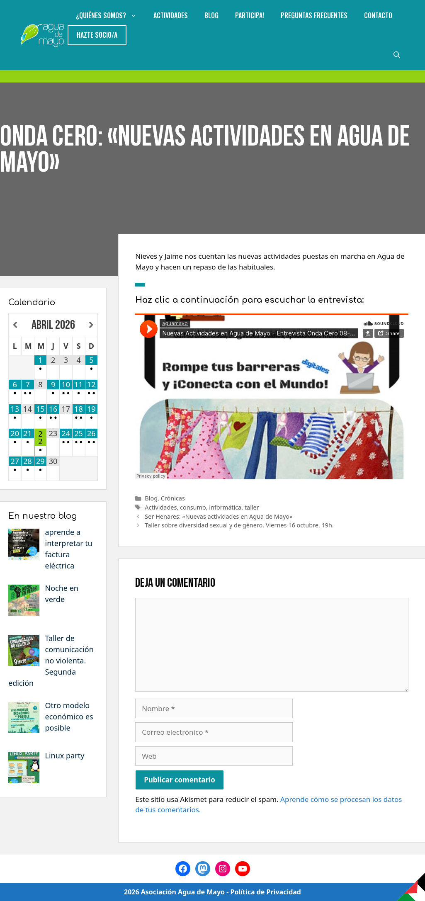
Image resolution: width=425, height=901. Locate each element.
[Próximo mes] (91, 325)
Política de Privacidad (266, 891)
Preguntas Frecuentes (314, 15)
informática (225, 507)
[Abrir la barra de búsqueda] (396, 54)
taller (252, 507)
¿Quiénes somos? (110, 15)
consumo (193, 507)
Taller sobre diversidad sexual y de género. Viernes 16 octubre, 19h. (239, 525)
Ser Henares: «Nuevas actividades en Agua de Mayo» (218, 516)
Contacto (378, 15)
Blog (211, 15)
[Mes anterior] (15, 325)
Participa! (249, 15)
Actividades (170, 15)
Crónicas (173, 498)
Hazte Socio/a (97, 35)
